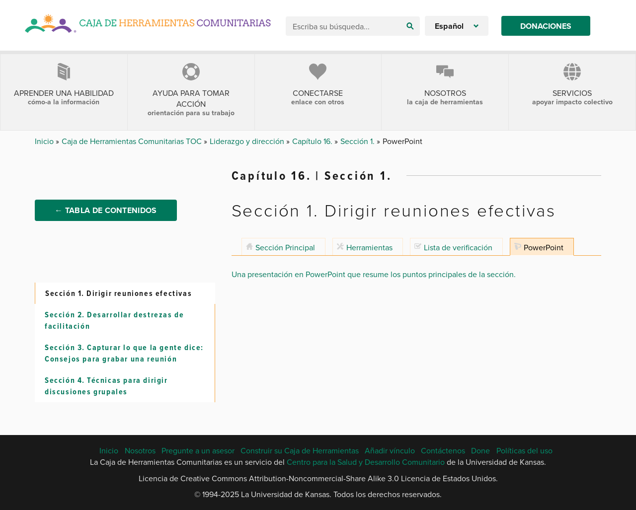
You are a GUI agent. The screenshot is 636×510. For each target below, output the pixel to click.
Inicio (45, 141)
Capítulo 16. (313, 141)
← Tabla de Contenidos (106, 210)
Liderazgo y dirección (248, 141)
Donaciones (545, 26)
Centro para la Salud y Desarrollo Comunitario (366, 461)
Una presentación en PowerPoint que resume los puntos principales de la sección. (374, 274)
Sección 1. (358, 141)
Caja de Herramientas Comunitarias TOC (133, 141)
